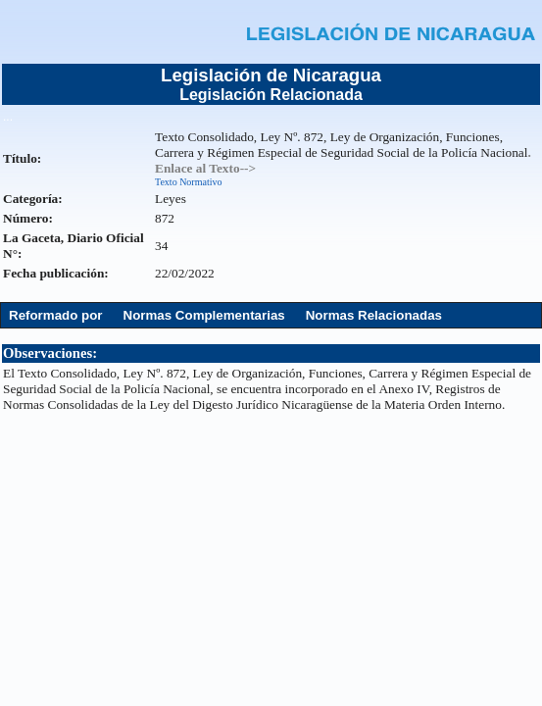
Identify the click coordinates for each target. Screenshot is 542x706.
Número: (28, 218)
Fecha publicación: (56, 273)
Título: (22, 158)
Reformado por (56, 315)
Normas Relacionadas (374, 315)
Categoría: (33, 198)
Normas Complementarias (204, 315)
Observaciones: (50, 353)
